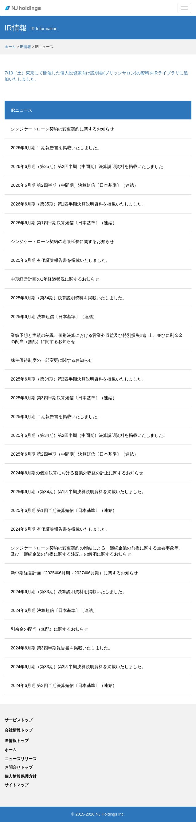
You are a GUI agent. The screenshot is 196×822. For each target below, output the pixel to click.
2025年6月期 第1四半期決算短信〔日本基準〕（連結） (64, 510)
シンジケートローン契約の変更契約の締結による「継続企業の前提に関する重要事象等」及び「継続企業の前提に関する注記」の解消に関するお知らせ (97, 551)
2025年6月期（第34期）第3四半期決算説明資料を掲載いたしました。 (78, 379)
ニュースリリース (21, 758)
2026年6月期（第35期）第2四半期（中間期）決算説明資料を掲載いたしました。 (89, 166)
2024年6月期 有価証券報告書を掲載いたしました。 (60, 529)
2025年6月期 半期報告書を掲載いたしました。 (56, 416)
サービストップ (19, 720)
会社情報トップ (19, 730)
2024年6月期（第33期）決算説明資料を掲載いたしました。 (69, 591)
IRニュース (21, 110)
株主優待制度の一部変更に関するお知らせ (51, 360)
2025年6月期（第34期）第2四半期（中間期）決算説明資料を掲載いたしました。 (89, 435)
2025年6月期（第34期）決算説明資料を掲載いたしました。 (69, 297)
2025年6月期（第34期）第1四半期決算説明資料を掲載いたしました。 (78, 491)
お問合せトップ (19, 767)
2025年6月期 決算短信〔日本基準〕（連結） (54, 316)
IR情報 (25, 47)
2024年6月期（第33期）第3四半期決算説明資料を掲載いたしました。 (78, 666)
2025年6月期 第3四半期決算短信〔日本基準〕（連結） (64, 397)
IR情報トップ (17, 740)
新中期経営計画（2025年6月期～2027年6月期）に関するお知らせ (74, 572)
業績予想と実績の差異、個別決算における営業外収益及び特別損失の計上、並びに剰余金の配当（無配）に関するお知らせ (97, 338)
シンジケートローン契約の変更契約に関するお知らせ (62, 128)
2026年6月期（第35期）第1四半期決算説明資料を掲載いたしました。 (78, 204)
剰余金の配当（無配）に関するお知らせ (49, 629)
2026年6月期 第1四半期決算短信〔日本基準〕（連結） (64, 222)
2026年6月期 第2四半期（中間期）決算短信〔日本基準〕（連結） (74, 185)
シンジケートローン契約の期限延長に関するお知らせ (62, 241)
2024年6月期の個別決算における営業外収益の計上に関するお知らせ (77, 472)
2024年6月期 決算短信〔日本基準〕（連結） (54, 610)
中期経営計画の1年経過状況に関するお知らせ (55, 279)
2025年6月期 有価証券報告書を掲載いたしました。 (60, 260)
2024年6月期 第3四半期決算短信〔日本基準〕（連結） (64, 685)
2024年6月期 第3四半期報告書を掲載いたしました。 (61, 647)
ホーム (10, 47)
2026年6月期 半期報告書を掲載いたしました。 (56, 147)
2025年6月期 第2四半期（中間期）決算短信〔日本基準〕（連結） (74, 454)
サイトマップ (17, 785)
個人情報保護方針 (21, 776)
